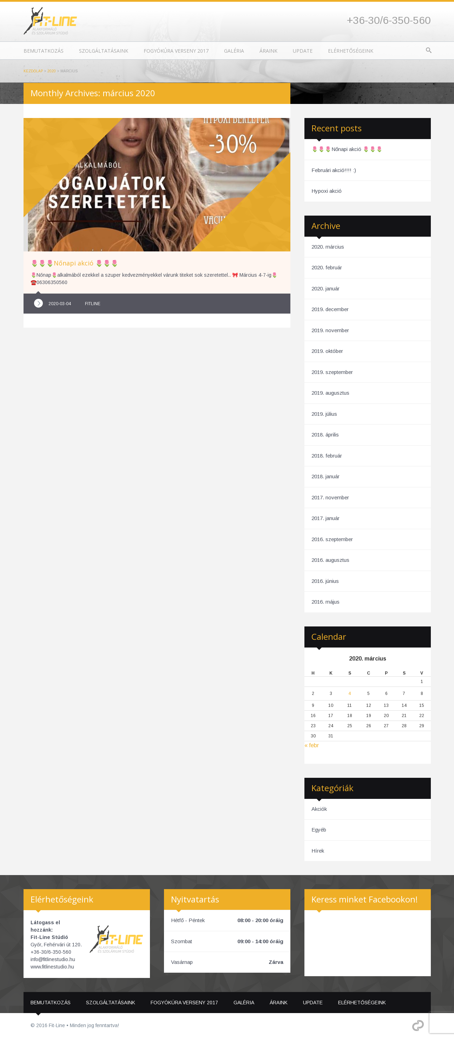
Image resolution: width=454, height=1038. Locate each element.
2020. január (325, 288)
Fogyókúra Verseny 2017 (176, 50)
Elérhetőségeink (350, 50)
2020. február (326, 267)
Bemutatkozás (44, 50)
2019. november (330, 330)
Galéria (234, 50)
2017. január (325, 518)
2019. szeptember (332, 372)
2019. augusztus (330, 393)
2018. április (325, 435)
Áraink (268, 50)
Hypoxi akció (326, 191)
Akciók (319, 809)
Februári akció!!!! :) (333, 170)
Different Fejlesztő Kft (418, 1025)
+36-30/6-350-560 (389, 20)
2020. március (327, 247)
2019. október (327, 351)
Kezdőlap (33, 71)
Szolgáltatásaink (103, 50)
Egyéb (318, 830)
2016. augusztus (330, 560)
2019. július (324, 414)
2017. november (330, 497)
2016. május (325, 602)
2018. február (326, 456)
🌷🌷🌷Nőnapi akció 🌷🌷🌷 (347, 149)
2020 (51, 71)
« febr (311, 745)
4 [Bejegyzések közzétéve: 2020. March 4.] (349, 693)
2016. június (325, 581)
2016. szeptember (332, 539)
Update (302, 50)
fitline (92, 303)
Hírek (317, 851)
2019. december (330, 309)
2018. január (325, 476)
